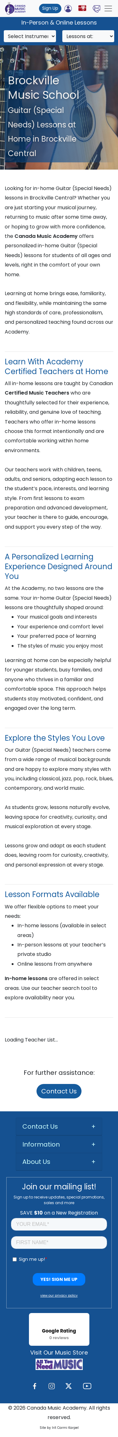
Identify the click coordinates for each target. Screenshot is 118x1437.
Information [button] (41, 1144)
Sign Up (50, 8)
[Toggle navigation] (108, 8)
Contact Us (59, 1091)
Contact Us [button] (40, 1126)
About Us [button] (36, 1161)
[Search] (30, 36)
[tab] (59, 1126)
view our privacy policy (59, 1295)
